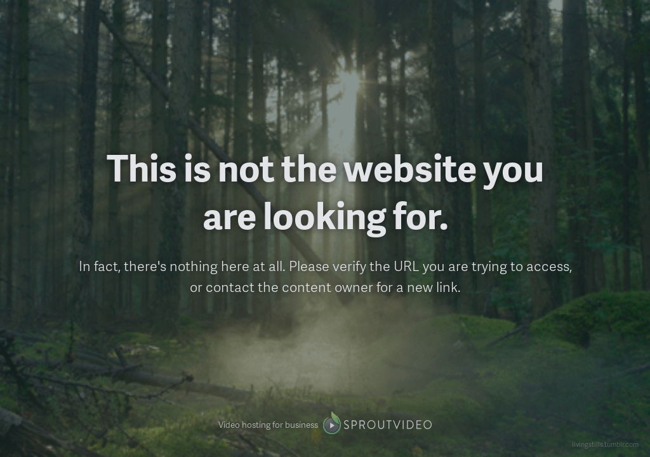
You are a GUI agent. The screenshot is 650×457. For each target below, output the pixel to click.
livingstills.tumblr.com (605, 444)
